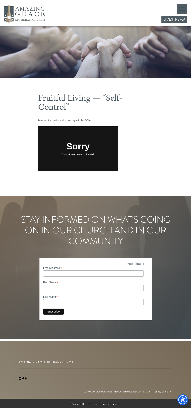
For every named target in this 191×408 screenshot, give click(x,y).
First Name (50, 282)
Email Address (52, 268)
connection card (108, 404)
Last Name (50, 297)
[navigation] (26, 379)
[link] (20, 379)
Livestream (174, 19)
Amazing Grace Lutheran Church (24, 12)
